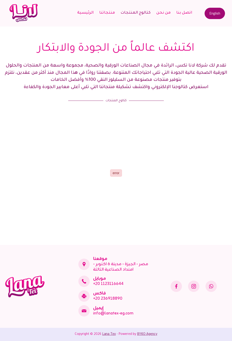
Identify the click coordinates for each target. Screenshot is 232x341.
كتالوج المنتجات (136, 13)
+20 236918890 (107, 298)
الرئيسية (85, 13)
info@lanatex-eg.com (113, 313)
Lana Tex (109, 334)
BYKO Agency (147, 334)
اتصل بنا (184, 13)
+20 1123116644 (108, 283)
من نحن (163, 13)
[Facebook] (176, 286)
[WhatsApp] (211, 286)
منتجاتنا (107, 13)
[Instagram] (193, 286)
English (214, 13)
